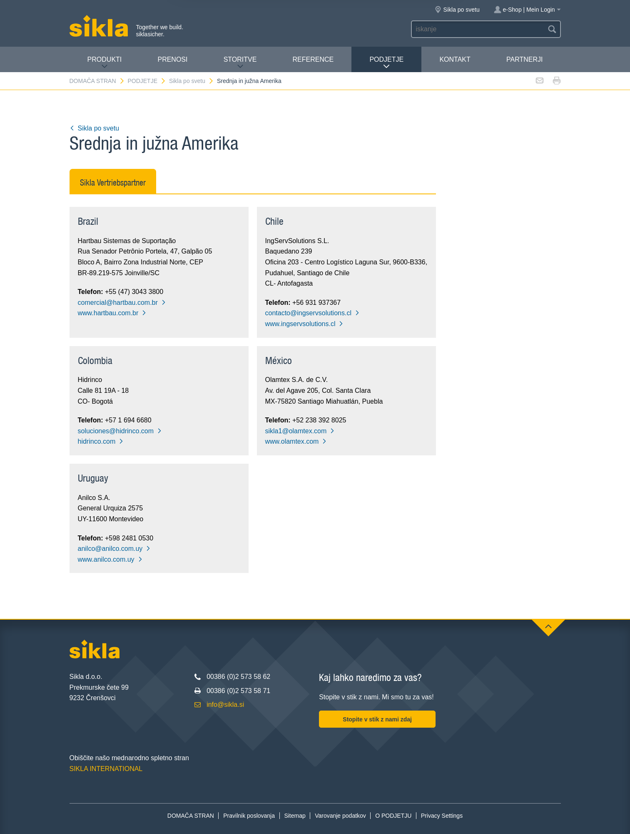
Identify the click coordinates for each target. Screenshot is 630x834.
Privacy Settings (442, 815)
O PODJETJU (393, 815)
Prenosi (172, 59)
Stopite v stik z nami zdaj (377, 719)
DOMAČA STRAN (97, 81)
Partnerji (524, 59)
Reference (313, 59)
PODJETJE (386, 63)
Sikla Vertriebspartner (113, 182)
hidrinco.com (101, 441)
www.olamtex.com (296, 441)
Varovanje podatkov (340, 815)
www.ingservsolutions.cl (304, 323)
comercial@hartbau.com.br (122, 302)
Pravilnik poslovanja (249, 815)
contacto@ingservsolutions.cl (312, 313)
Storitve (240, 63)
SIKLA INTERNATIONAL (106, 768)
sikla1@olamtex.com (300, 431)
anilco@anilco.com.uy (114, 548)
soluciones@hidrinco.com (120, 431)
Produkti (104, 63)
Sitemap (294, 815)
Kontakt (454, 59)
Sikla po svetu (191, 81)
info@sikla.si (225, 704)
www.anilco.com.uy (110, 559)
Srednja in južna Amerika (249, 81)
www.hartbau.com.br (112, 313)
